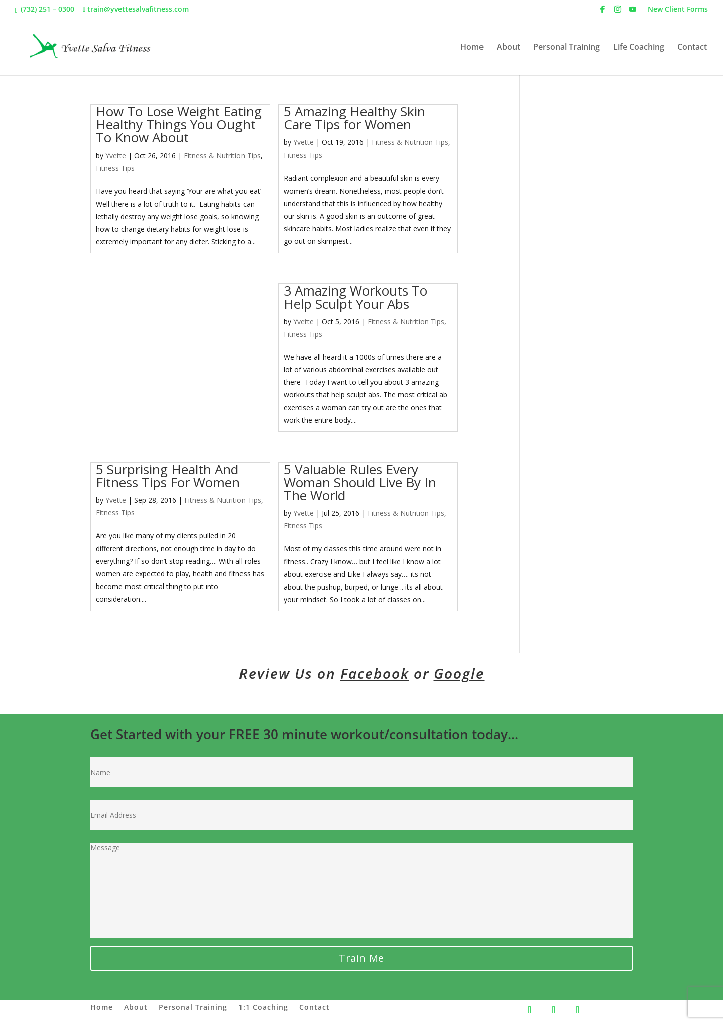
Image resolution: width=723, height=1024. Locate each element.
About (508, 47)
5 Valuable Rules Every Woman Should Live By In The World (360, 482)
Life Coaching (638, 47)
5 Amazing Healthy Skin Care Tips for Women (354, 117)
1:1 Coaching (263, 1008)
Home (472, 47)
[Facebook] (602, 12)
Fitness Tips (115, 168)
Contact (692, 47)
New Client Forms (678, 10)
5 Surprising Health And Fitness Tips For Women (168, 475)
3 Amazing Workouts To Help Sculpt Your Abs (355, 297)
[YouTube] (633, 12)
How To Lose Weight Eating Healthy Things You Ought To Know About (179, 124)
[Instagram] (618, 12)
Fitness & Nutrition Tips (222, 155)
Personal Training (566, 47)
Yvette (115, 155)
